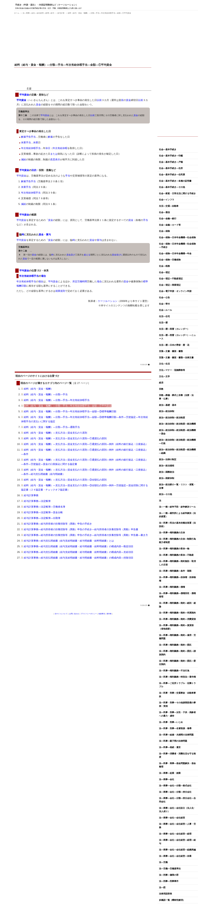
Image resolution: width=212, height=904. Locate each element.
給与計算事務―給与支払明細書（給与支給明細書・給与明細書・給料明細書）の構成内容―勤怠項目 (78, 546)
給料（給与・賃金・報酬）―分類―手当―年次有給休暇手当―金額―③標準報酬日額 (70, 411)
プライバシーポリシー (89, 614)
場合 (43, 276)
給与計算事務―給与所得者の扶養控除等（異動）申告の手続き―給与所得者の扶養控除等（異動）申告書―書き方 (86, 535)
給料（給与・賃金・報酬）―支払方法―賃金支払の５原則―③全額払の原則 (65, 479)
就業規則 (60, 291)
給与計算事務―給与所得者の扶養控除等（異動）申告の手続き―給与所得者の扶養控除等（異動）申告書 (81, 529)
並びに (119, 255)
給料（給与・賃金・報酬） (38, 388)
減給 (23, 159)
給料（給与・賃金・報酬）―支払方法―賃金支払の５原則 (55, 432)
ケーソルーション (107, 301)
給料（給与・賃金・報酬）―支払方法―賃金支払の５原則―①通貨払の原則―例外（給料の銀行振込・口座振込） (86, 444)
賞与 (48, 234)
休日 (47, 148)
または (54, 153)
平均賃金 (22, 88)
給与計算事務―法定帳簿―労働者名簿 (44, 506)
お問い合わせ (74, 614)
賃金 (128, 100)
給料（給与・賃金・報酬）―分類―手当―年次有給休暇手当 (57, 400)
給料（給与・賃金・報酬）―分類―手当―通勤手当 (52, 427)
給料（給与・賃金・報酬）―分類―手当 (46, 394)
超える (87, 255)
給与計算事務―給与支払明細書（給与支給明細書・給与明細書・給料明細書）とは (69, 540)
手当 (28, 142)
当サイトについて (61, 614)
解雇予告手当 (28, 136)
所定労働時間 (79, 281)
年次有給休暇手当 (31, 148)
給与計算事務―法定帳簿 (37, 501)
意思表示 (55, 159)
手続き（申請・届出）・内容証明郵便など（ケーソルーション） (46, 5)
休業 (23, 142)
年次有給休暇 (60, 148)
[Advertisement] (83, 39)
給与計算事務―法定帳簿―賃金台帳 (43, 512)
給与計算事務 (31, 495)
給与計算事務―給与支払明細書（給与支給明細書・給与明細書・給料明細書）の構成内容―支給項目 (78, 552)
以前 (99, 100)
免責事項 (101, 614)
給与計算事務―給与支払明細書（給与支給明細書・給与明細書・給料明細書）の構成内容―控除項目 (78, 557)
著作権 (109, 614)
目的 (34, 170)
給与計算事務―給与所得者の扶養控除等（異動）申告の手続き (58, 523)
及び (73, 255)
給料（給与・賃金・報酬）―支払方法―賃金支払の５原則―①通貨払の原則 (65, 438)
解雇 (50, 136)
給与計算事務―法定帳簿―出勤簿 (42, 518)
